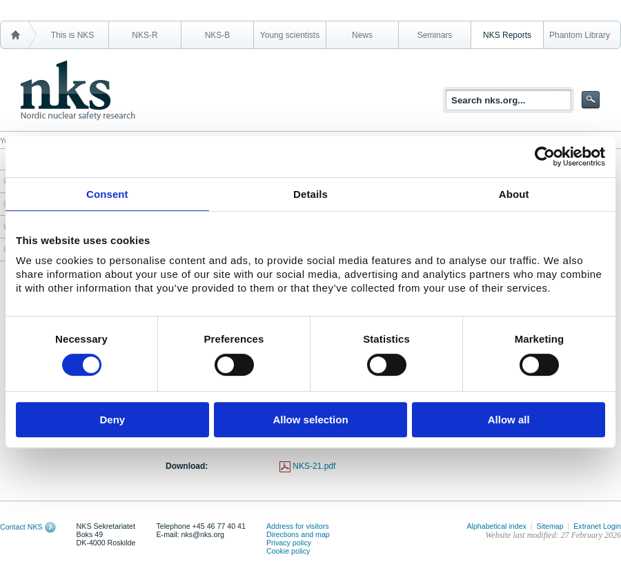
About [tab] (514, 194)
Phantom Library (579, 35)
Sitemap (550, 526)
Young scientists (289, 35)
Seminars (435, 35)
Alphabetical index (496, 526)
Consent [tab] (107, 194)
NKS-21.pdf (314, 466)
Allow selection (310, 419)
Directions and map (298, 534)
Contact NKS (21, 527)
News (362, 35)
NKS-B (217, 35)
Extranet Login (597, 526)
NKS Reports (507, 35)
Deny (112, 419)
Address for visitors (297, 526)
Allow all (509, 419)
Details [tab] (310, 194)
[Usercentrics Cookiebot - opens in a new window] (544, 156)
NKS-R (144, 35)
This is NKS (73, 35)
